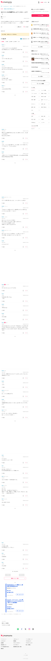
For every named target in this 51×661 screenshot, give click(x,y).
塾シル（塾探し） (28, 644)
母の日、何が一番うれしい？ (9, 8)
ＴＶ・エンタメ (34, 93)
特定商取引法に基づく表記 (17, 646)
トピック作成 (40, 15)
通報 (1, 26)
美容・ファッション (44, 100)
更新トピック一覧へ (15, 578)
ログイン (45, 2)
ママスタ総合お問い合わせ (5, 646)
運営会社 (2, 648)
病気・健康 (33, 99)
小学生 (42, 119)
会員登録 (42, 2)
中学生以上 (33, 122)
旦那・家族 (33, 96)
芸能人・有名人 (44, 93)
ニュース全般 (43, 90)
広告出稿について (3, 644)
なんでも (33, 90)
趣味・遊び (33, 107)
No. (3, 44)
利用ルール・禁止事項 (5, 623)
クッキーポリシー (16, 644)
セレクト (33, 128)
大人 (32, 110)
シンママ (42, 122)
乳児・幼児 (33, 119)
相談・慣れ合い (44, 107)
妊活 (32, 116)
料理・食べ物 (43, 96)
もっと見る (40, 46)
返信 (4, 52)
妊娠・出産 (43, 116)
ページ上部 (25, 655)
